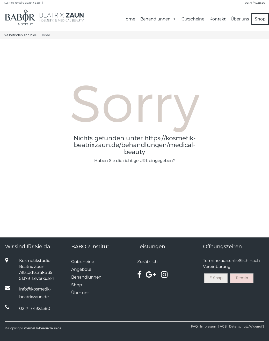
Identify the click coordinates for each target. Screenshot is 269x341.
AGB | (224, 326)
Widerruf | (256, 326)
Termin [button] (242, 277)
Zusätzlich (147, 261)
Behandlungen (158, 18)
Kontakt (217, 18)
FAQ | (195, 326)
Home (128, 18)
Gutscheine (192, 18)
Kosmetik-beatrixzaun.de (42, 328)
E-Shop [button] (215, 277)
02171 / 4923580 (255, 2)
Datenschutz (239, 326)
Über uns (240, 18)
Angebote (81, 269)
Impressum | (209, 326)
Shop (260, 18)
